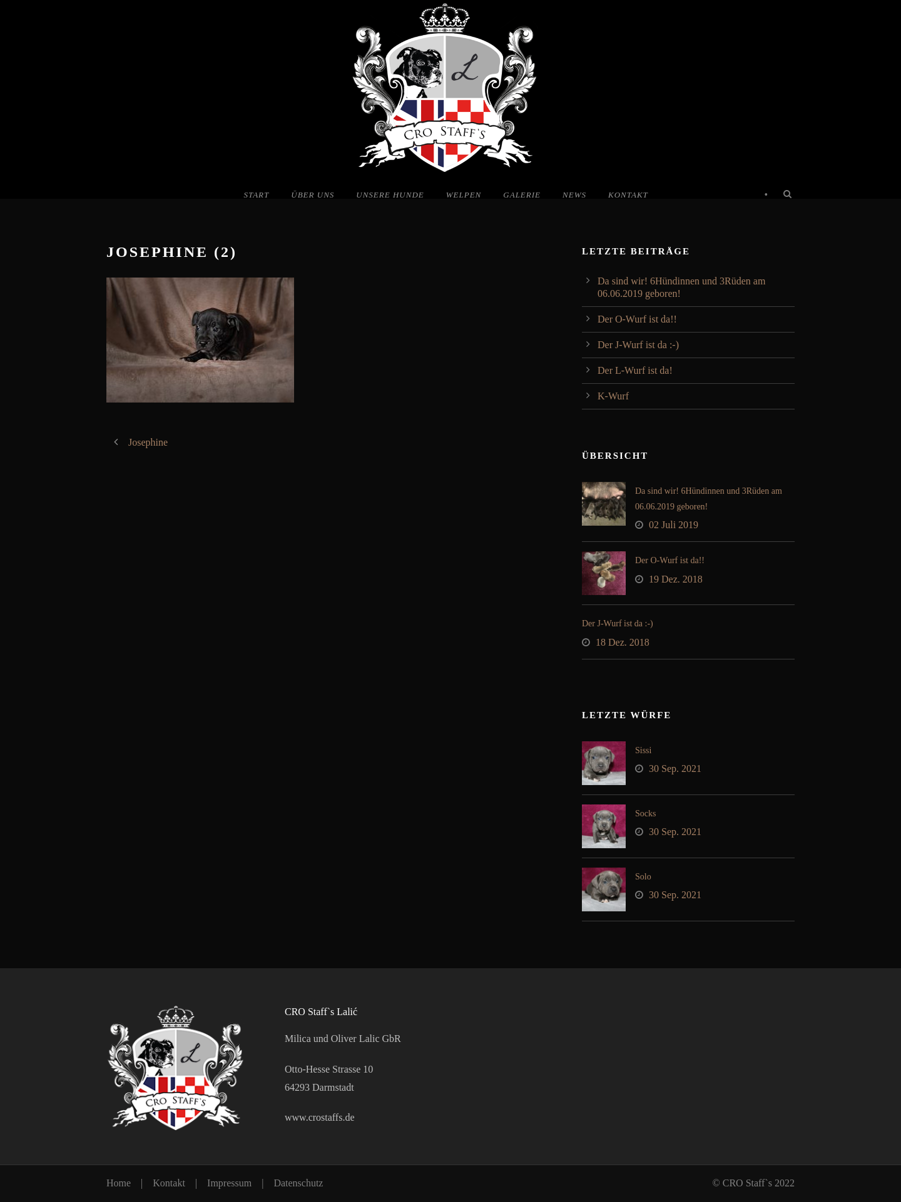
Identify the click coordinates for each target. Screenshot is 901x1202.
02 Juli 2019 (673, 524)
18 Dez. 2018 (622, 642)
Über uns (312, 194)
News (574, 194)
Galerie (522, 194)
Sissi (643, 750)
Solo (643, 876)
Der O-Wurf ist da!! (637, 319)
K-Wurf (613, 396)
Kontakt (628, 194)
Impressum (229, 1183)
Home (118, 1183)
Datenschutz (298, 1183)
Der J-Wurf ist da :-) (638, 344)
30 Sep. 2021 (675, 768)
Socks (645, 813)
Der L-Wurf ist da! (635, 370)
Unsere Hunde (390, 194)
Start (256, 194)
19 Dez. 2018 (676, 579)
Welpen (464, 194)
